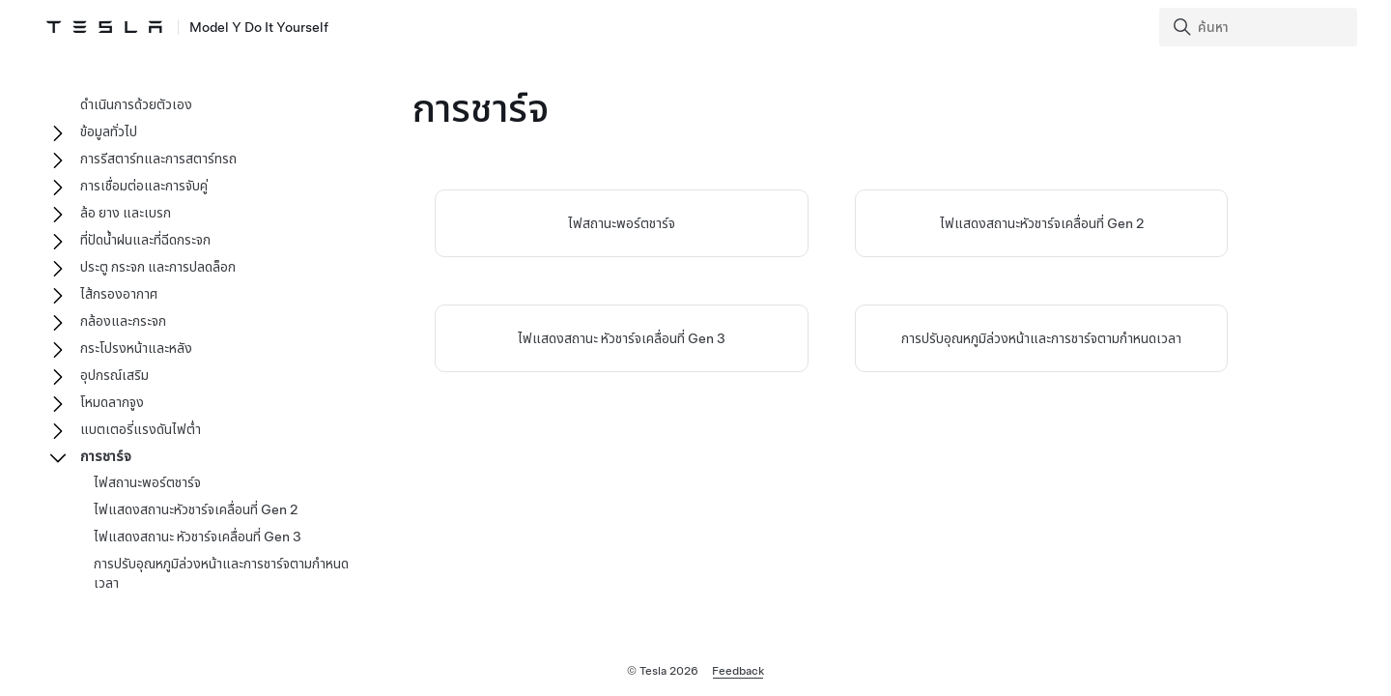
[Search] (1260, 27)
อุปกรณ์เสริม (114, 375)
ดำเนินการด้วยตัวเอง (136, 104)
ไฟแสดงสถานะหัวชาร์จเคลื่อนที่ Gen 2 (1042, 223)
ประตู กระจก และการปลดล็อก (158, 267)
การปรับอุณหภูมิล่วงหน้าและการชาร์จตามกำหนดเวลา (1041, 338)
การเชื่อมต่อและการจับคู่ (144, 185)
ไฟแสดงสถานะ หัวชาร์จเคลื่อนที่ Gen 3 (621, 338)
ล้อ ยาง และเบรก (125, 212)
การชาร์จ (105, 456)
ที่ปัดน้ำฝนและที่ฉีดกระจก (145, 239)
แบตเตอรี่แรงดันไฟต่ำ (140, 429)
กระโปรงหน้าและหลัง (136, 348)
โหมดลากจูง (112, 402)
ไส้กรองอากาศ (118, 294)
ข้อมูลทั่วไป (108, 131)
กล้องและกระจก (123, 321)
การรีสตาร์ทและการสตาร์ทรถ (158, 158)
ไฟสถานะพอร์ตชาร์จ (621, 223)
